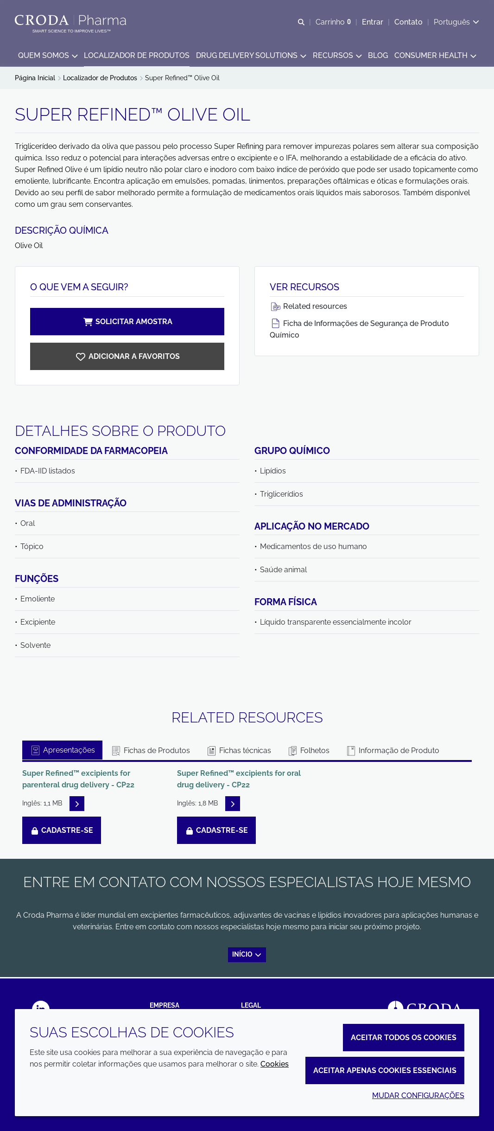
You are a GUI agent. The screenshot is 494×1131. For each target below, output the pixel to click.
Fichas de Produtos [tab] (150, 752)
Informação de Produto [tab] (392, 752)
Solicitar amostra (127, 323)
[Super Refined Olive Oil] (127, 357)
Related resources (308, 307)
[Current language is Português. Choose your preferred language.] (456, 22)
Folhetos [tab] (308, 752)
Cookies (274, 1064)
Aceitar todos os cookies (403, 1037)
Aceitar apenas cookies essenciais (384, 1070)
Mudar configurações (418, 1095)
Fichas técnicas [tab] (238, 752)
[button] (47, 56)
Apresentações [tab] (62, 751)
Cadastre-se (61, 831)
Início (247, 955)
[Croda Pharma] (71, 20)
